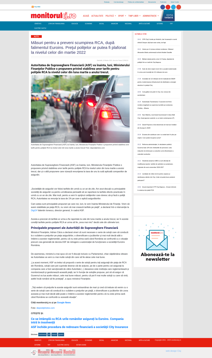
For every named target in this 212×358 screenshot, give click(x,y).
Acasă (86, 16)
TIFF (171, 24)
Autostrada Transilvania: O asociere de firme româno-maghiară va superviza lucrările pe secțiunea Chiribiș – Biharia (155, 105)
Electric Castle (40, 28)
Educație (75, 24)
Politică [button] (110, 16)
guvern (61, 334)
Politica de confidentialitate (136, 2)
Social (101, 24)
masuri (54, 334)
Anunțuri (114, 24)
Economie (88, 24)
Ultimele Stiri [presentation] (141, 34)
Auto (36, 36)
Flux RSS (37, 7)
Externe (160, 24)
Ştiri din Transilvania (56, 24)
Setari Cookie (175, 2)
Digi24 (34, 210)
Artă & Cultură (144, 24)
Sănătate (37, 24)
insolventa (42, 334)
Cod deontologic (118, 2)
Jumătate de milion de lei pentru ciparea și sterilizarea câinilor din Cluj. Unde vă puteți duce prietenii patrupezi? (156, 177)
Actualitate (97, 16)
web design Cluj (173, 351)
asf (49, 334)
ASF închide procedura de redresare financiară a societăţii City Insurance (79, 327)
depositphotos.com (46, 308)
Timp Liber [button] (133, 16)
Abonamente (152, 2)
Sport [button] (121, 16)
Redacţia (106, 2)
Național (128, 24)
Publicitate (163, 2)
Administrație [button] (150, 16)
